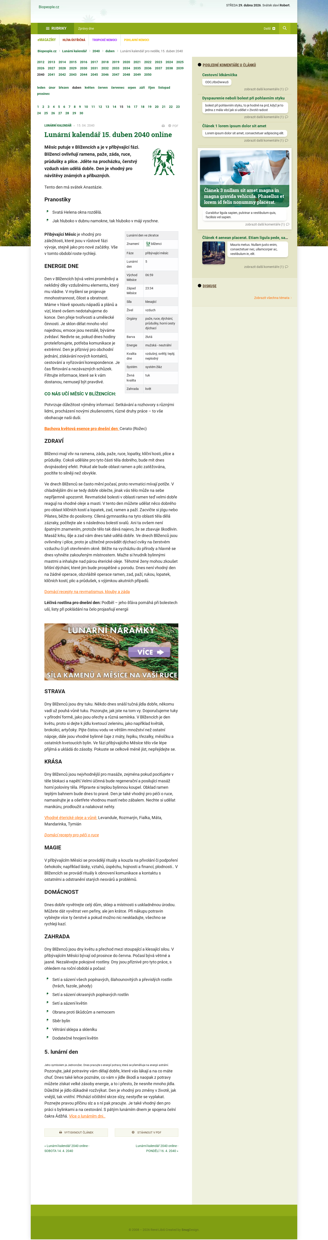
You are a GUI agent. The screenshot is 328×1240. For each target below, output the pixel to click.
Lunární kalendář (74, 51)
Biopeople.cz (49, 7)
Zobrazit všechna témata (272, 298)
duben (110, 51)
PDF (173, 126)
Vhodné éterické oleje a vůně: (70, 817)
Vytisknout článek (76, 1133)
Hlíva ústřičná (74, 40)
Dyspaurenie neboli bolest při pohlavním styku (243, 98)
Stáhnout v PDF (146, 1133)
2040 (96, 51)
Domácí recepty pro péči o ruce (71, 835)
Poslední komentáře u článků (227, 65)
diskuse (207, 286)
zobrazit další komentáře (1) (264, 89)
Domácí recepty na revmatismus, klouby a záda (87, 591)
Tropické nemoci (104, 40)
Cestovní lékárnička (219, 75)
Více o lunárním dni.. (87, 1116)
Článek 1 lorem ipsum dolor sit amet (234, 126)
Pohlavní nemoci (136, 40)
